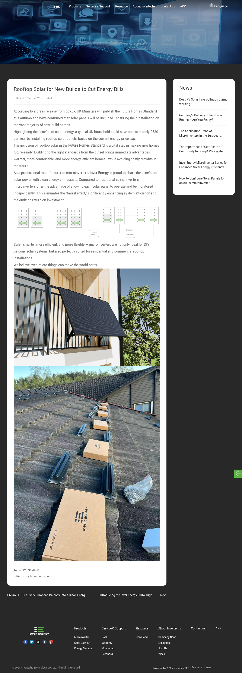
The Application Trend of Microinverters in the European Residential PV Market (199, 135)
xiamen (179, 668)
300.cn (171, 668)
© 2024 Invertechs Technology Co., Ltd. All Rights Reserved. (46, 667)
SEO (186, 668)
